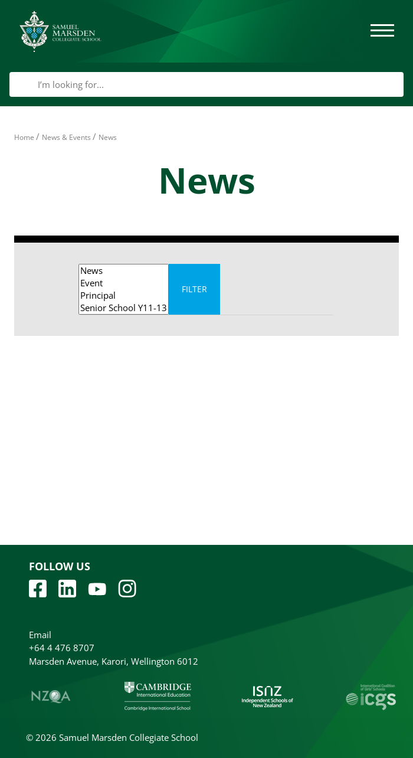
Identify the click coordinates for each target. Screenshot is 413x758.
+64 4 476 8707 (61, 648)
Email (40, 635)
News (123, 270)
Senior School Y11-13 (123, 308)
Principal (123, 295)
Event (123, 283)
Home (24, 137)
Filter (194, 289)
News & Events (66, 137)
